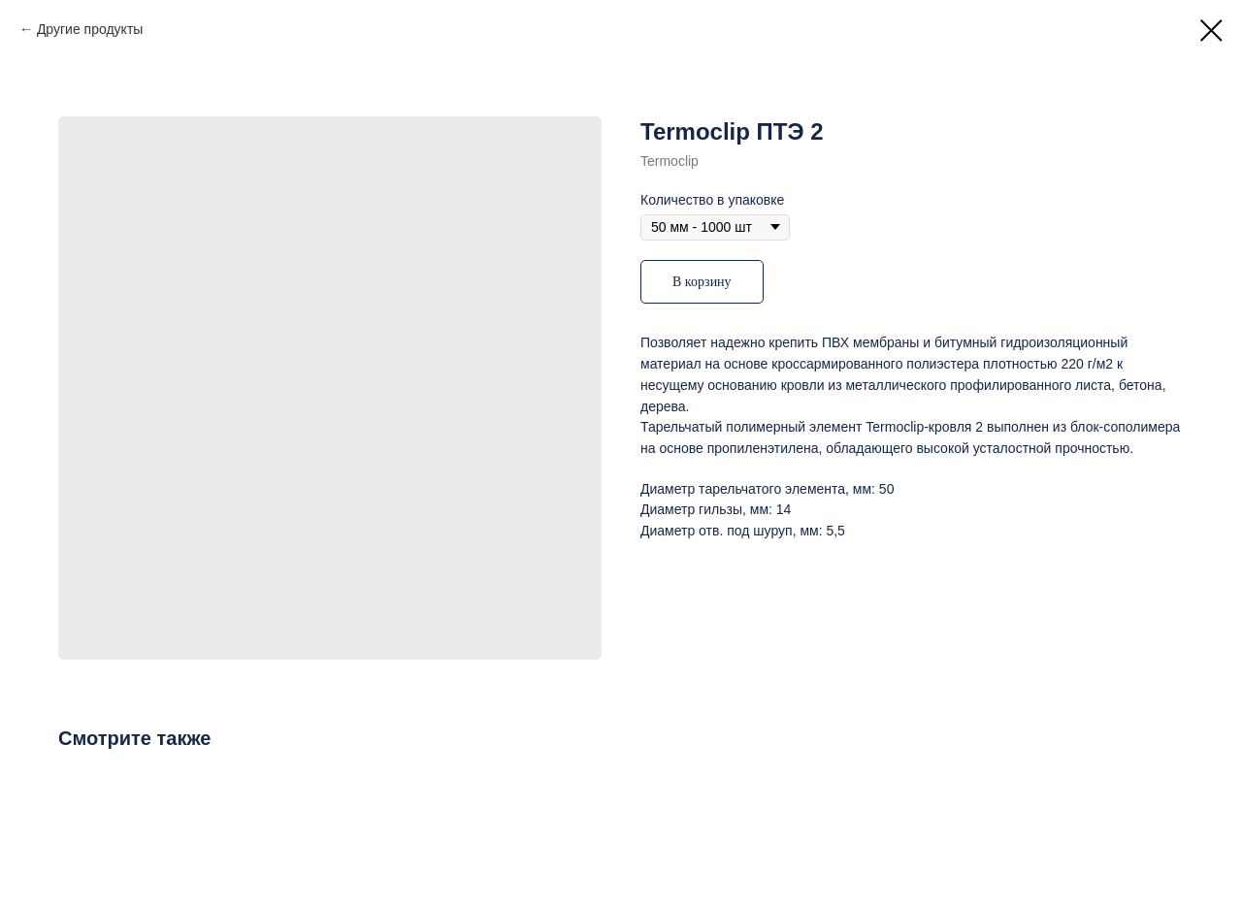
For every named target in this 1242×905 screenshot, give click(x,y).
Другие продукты (90, 29)
